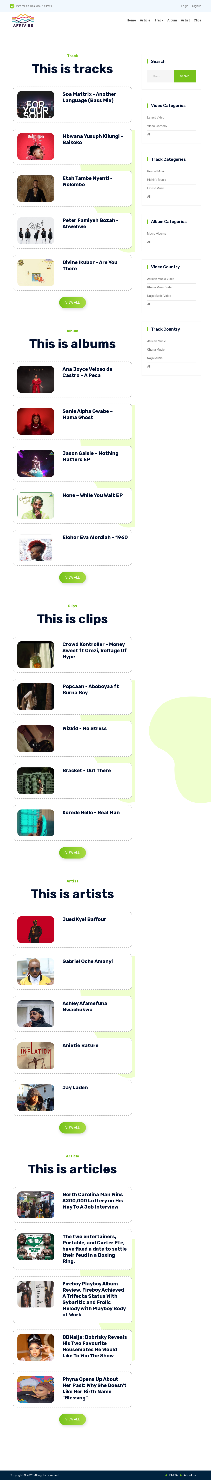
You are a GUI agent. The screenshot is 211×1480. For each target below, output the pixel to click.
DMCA (173, 1475)
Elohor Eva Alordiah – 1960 (95, 537)
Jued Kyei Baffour (84, 919)
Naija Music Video (159, 296)
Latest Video (155, 117)
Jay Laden (75, 1087)
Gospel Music (156, 171)
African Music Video (161, 279)
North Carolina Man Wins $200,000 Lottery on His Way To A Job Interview (92, 1201)
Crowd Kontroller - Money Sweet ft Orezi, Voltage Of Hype (94, 650)
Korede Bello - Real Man (91, 812)
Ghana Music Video (160, 287)
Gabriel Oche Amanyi (87, 961)
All (148, 134)
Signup (196, 6)
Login (184, 6)
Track (158, 20)
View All (72, 302)
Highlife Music (156, 180)
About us (190, 1475)
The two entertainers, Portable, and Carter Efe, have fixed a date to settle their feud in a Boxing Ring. (94, 1249)
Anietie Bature (80, 1045)
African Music (156, 341)
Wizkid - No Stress (84, 728)
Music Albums (156, 233)
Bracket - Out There (86, 770)
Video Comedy (157, 126)
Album (172, 20)
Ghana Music (156, 349)
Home (131, 20)
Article (145, 20)
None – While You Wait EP (92, 495)
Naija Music (155, 358)
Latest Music (156, 188)
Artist (185, 20)
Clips (197, 20)
